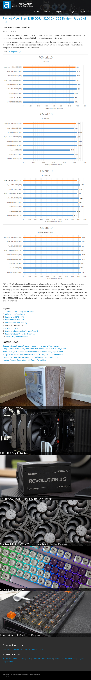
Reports (59, 11)
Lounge (71, 11)
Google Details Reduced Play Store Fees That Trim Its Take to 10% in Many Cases (34, 349)
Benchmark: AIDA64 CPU (14, 317)
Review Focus (70, 658)
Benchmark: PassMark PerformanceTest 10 (21, 331)
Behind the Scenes (10, 658)
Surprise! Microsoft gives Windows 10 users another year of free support (31, 346)
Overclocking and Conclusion (17, 337)
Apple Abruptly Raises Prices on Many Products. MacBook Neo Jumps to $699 (33, 351)
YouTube (6, 649)
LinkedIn (27, 649)
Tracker (82, 11)
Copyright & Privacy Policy (43, 658)
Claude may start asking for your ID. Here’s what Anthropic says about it (30, 357)
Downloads (59, 658)
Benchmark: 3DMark (12, 328)
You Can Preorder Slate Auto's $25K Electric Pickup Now (24, 360)
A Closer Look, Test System (15, 314)
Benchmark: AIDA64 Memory (16, 322)
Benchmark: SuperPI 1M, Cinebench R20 (20, 334)
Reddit (34, 649)
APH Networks (22, 4)
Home (36, 11)
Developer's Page (14, 52)
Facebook (15, 649)
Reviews (47, 11)
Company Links (25, 658)
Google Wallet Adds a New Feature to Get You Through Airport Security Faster (33, 354)
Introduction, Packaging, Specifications (19, 311)
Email (41, 649)
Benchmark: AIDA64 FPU (14, 320)
